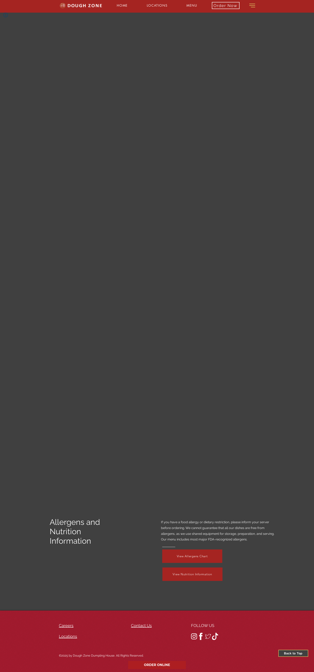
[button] (157, 5)
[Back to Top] (293, 653)
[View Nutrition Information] (192, 574)
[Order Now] (226, 5)
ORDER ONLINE (157, 665)
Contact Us (141, 625)
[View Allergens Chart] (192, 556)
